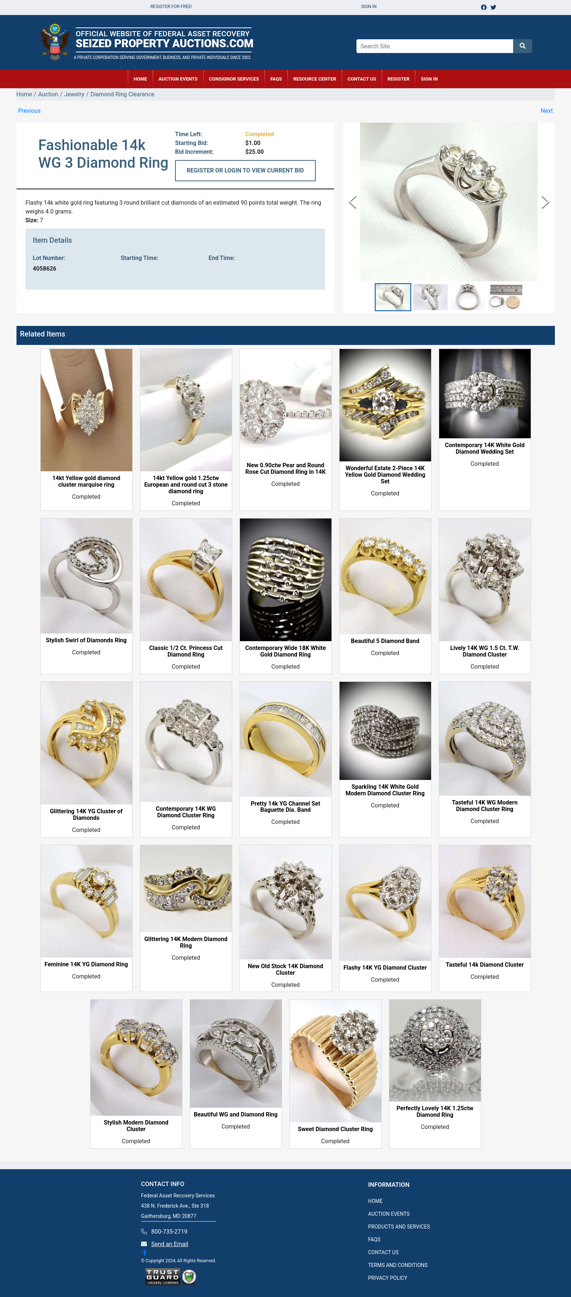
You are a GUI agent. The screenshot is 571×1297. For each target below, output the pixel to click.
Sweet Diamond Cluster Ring (335, 1129)
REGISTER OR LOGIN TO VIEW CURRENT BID (245, 170)
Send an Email (169, 1244)
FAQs (276, 79)
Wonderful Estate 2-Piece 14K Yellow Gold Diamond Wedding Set (385, 475)
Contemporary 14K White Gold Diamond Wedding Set (485, 449)
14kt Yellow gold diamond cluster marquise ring (86, 481)
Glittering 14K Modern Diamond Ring (185, 942)
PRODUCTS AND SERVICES (399, 1227)
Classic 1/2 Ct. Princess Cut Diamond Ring (186, 651)
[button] (393, 297)
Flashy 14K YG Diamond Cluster (385, 968)
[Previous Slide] (352, 201)
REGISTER (398, 79)
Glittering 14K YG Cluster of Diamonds (86, 814)
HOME (140, 79)
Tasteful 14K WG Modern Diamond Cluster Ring (485, 806)
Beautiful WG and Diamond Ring (236, 1115)
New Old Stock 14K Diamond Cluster (285, 969)
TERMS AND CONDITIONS (397, 1265)
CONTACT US (362, 79)
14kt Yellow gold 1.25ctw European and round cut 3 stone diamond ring (186, 485)
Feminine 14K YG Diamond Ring (86, 964)
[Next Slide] (545, 201)
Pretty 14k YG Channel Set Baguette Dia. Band (285, 807)
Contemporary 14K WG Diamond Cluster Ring (186, 812)
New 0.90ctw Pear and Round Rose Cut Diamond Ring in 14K (285, 469)
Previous (29, 110)
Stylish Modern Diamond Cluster (136, 1126)
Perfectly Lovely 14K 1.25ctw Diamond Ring (435, 1111)
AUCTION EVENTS (178, 79)
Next (547, 110)
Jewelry (74, 94)
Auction (48, 94)
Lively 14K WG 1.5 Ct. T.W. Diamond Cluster (484, 651)
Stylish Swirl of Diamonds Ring (86, 641)
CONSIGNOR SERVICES (234, 79)
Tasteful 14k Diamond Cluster (485, 965)
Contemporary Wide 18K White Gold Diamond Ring (285, 651)
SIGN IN (429, 79)
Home (24, 94)
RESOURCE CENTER (314, 79)
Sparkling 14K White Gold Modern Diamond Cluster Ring (385, 790)
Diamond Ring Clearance (122, 94)
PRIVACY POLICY (387, 1278)
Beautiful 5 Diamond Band (385, 641)
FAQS (374, 1239)
